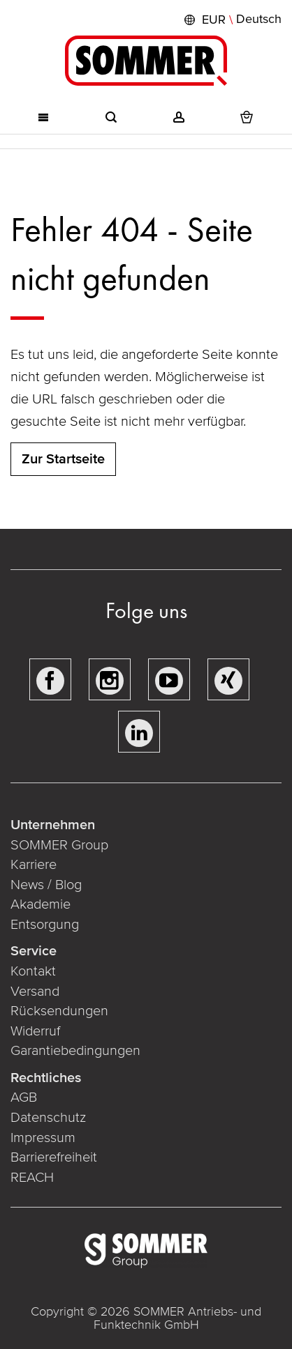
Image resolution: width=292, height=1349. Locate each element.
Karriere (33, 864)
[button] (231, 19)
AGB (23, 1097)
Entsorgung (44, 924)
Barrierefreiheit (53, 1157)
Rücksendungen (59, 1011)
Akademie (42, 904)
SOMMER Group (59, 845)
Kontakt (33, 971)
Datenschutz (48, 1117)
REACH (32, 1177)
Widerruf (35, 1031)
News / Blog (46, 885)
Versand (34, 991)
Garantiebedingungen (75, 1050)
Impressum (42, 1138)
